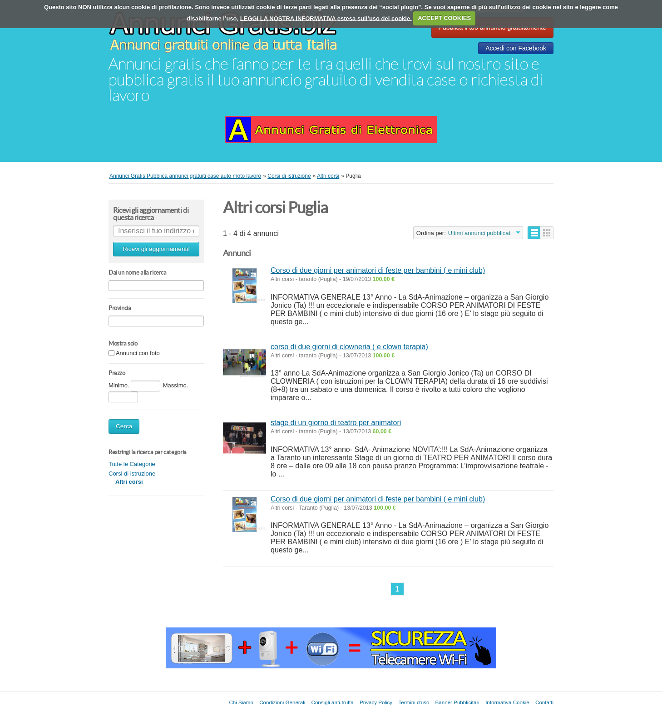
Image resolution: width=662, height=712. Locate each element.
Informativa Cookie (507, 702)
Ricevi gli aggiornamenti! (156, 249)
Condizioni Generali (282, 702)
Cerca (124, 426)
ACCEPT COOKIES (444, 18)
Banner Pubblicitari (457, 702)
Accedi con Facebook (515, 48)
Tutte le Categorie (132, 464)
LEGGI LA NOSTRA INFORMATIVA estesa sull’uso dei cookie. (326, 18)
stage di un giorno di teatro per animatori (336, 422)
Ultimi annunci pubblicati (480, 233)
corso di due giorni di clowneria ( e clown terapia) (349, 347)
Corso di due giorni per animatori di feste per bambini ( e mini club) (378, 270)
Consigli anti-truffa (332, 702)
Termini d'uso (413, 702)
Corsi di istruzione (132, 473)
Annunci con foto (138, 353)
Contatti (544, 702)
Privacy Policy (376, 702)
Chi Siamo (241, 702)
